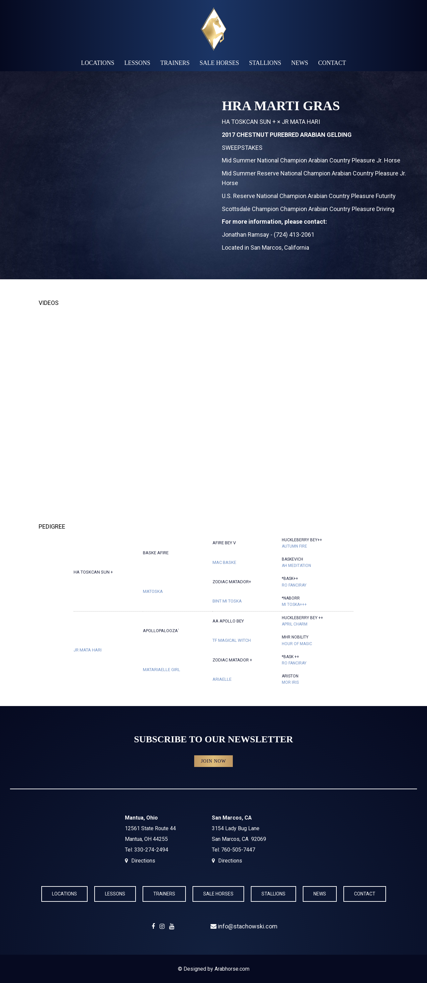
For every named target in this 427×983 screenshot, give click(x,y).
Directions (143, 861)
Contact (332, 63)
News (299, 63)
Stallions (265, 63)
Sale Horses (219, 63)
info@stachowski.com (244, 926)
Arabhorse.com (231, 969)
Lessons (137, 63)
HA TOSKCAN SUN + (249, 121)
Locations (97, 63)
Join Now (213, 761)
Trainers (175, 63)
